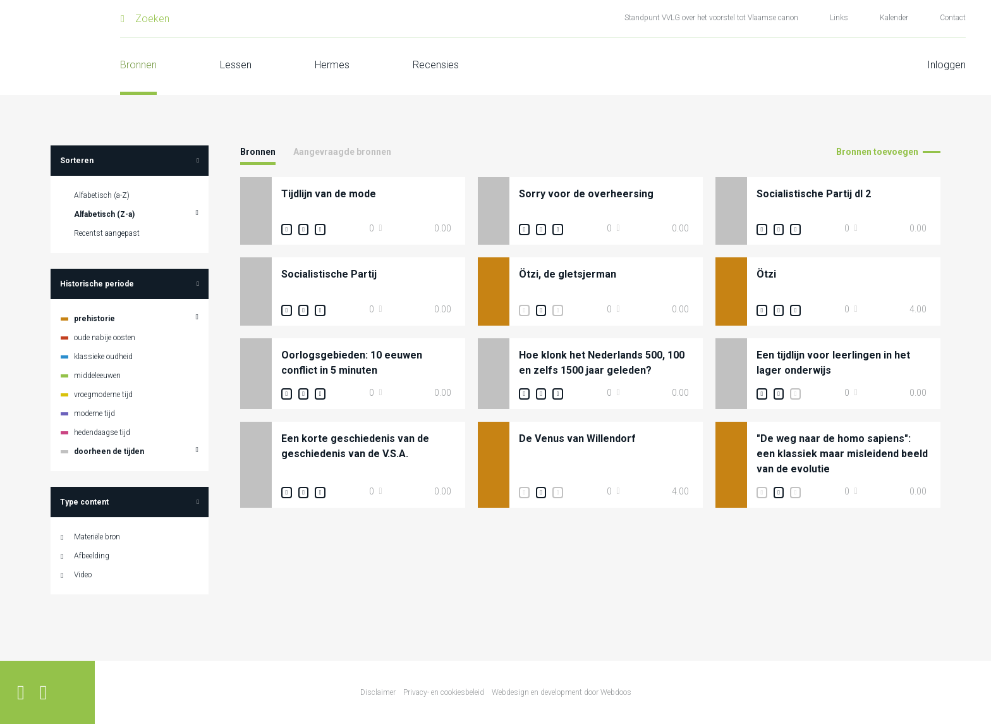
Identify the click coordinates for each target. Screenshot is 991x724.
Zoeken (152, 19)
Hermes (332, 65)
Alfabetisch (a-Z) (102, 195)
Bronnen (138, 65)
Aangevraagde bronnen (342, 152)
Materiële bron (97, 536)
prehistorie (94, 318)
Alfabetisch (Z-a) (104, 214)
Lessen (236, 65)
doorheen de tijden (109, 451)
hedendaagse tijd (102, 432)
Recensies (436, 65)
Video (83, 574)
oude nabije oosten (104, 337)
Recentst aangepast (107, 233)
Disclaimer (378, 692)
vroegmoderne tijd (103, 394)
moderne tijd (94, 413)
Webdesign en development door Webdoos (561, 692)
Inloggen (946, 65)
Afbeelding (91, 555)
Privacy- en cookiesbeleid (443, 692)
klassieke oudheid (103, 356)
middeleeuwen (97, 375)
